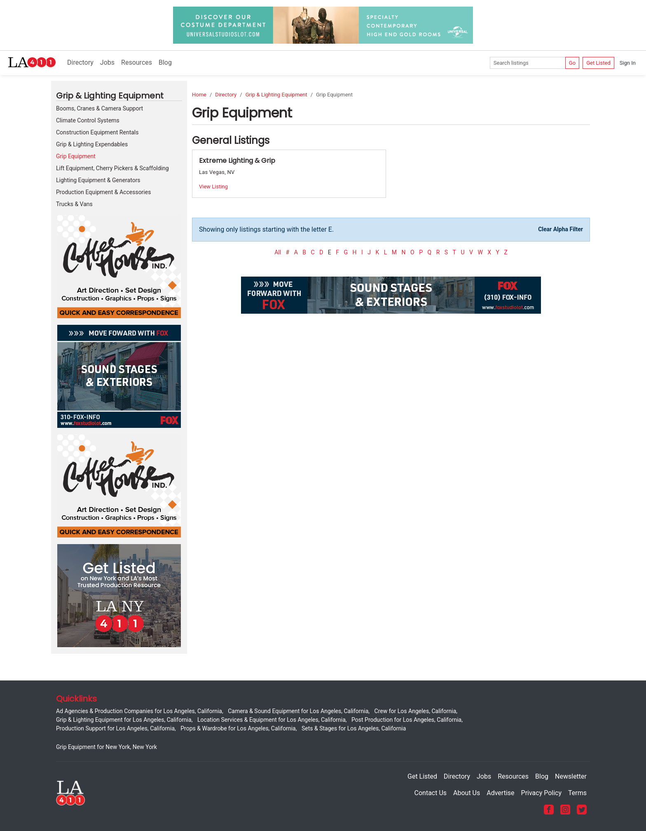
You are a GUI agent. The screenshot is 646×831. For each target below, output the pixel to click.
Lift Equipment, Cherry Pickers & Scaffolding (112, 168)
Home (199, 95)
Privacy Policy (541, 793)
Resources (136, 62)
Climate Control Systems (87, 120)
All (277, 252)
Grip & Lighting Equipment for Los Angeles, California (124, 719)
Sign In (628, 63)
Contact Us (430, 793)
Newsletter (571, 776)
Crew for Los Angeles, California (415, 711)
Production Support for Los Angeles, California (115, 728)
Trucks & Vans (74, 204)
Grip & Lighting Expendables (92, 144)
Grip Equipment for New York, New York (106, 747)
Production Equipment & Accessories (103, 192)
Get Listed (598, 63)
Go (572, 63)
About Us (466, 793)
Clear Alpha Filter (560, 229)
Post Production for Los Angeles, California (406, 719)
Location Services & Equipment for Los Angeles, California (271, 719)
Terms (577, 793)
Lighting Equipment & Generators (98, 180)
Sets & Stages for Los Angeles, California (354, 728)
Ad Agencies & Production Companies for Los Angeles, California (139, 711)
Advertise (500, 793)
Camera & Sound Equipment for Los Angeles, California (298, 711)
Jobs (107, 62)
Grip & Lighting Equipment (276, 95)
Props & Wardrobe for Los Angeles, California (237, 728)
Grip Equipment (76, 156)
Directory (80, 62)
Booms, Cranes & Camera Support (99, 108)
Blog (165, 62)
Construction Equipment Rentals (97, 132)
